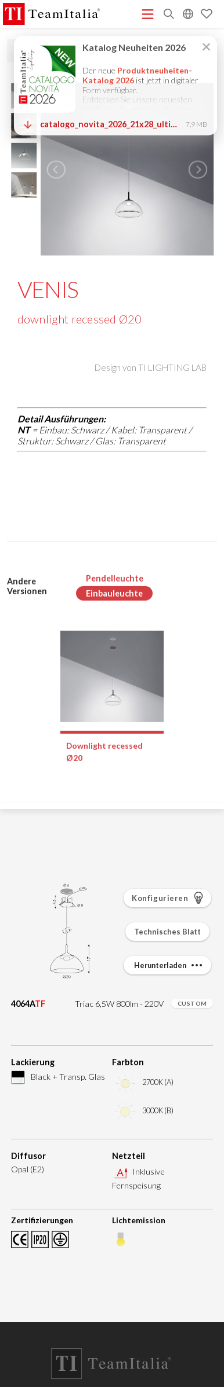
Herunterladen (169, 965)
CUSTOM (192, 1003)
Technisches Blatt (167, 931)
